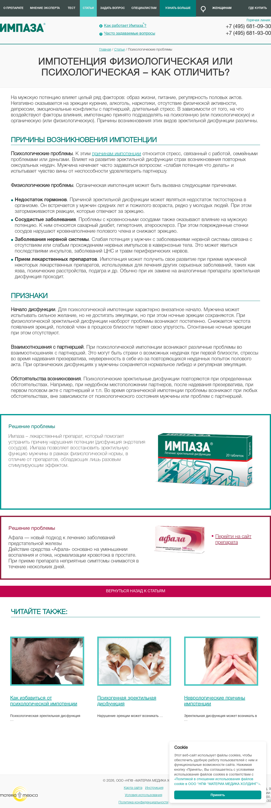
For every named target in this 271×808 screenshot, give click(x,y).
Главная (105, 49)
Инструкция (154, 788)
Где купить (257, 8)
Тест (71, 8)
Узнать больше (178, 8)
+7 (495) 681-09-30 (248, 26)
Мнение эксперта (45, 8)
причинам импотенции (116, 154)
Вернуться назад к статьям (135, 591)
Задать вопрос (112, 8)
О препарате (13, 8)
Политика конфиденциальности (143, 802)
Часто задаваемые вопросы (129, 33)
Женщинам (222, 8)
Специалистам (144, 8)
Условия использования (143, 795)
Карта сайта (133, 788)
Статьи (88, 8)
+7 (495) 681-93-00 (248, 33)
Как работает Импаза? (125, 25)
